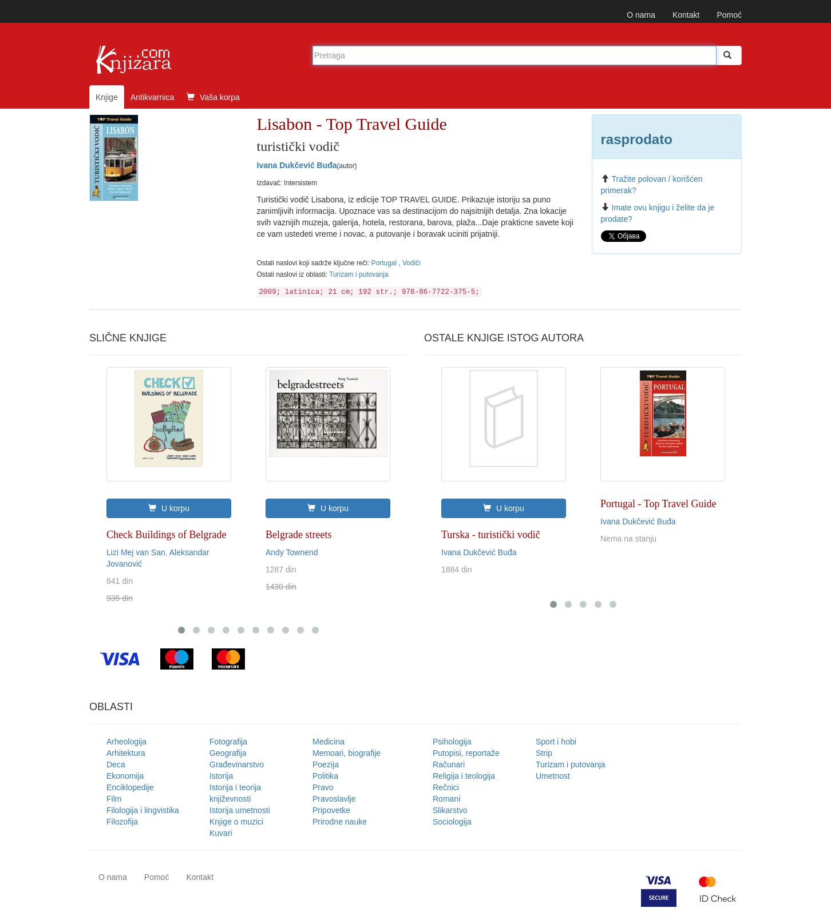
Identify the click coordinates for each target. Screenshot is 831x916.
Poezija (325, 764)
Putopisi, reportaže (466, 753)
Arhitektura (125, 753)
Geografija (228, 753)
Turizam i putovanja (358, 274)
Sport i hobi (556, 741)
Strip (544, 753)
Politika (325, 775)
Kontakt (685, 14)
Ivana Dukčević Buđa (297, 165)
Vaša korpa (213, 97)
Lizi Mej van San (135, 552)
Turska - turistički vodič (490, 534)
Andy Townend (292, 552)
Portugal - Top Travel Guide (658, 503)
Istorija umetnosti (239, 810)
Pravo (323, 787)
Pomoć (729, 14)
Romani (446, 798)
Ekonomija (125, 775)
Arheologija (126, 741)
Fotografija (228, 741)
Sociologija (452, 821)
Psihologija (452, 741)
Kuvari (220, 833)
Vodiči (411, 263)
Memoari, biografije (346, 753)
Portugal (385, 263)
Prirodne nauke (339, 821)
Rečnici (446, 787)
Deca (115, 764)
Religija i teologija (464, 775)
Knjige (107, 97)
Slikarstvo (450, 810)
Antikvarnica (152, 97)
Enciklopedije (130, 787)
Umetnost (553, 775)
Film (113, 798)
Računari (449, 764)
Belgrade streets (298, 534)
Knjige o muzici (236, 821)
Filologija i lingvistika (142, 810)
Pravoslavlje (333, 798)
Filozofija (122, 821)
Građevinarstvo (236, 764)
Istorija (221, 775)
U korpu (168, 508)
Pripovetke (331, 810)
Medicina (328, 741)
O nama (641, 14)
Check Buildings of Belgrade (166, 534)
